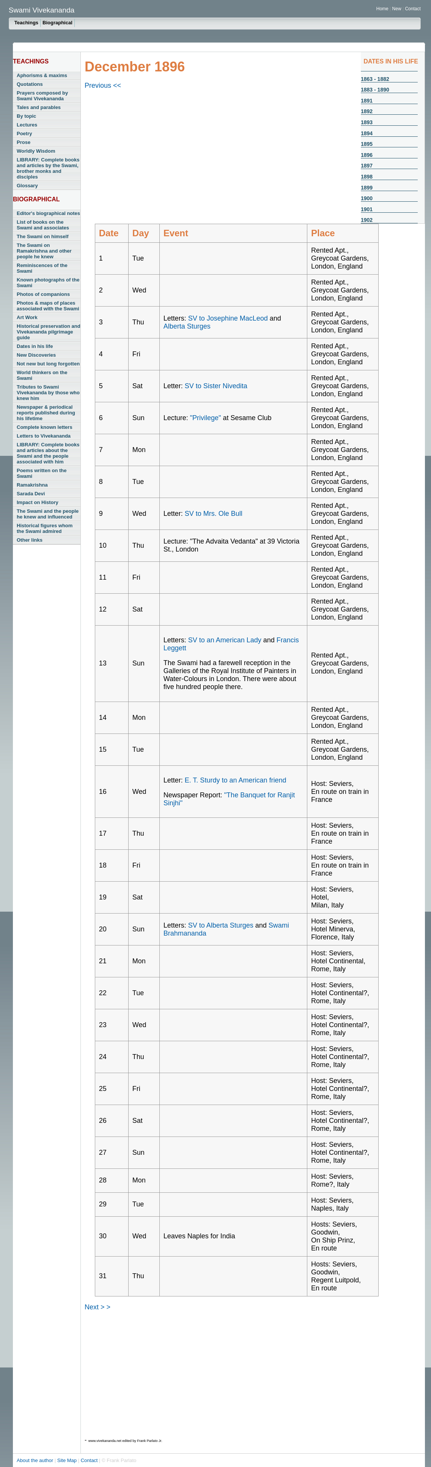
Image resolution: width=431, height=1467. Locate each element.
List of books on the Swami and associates (43, 225)
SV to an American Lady (224, 640)
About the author (36, 1460)
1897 (367, 166)
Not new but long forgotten (48, 364)
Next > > (97, 1307)
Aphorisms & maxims (42, 75)
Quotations (30, 84)
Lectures (27, 125)
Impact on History (37, 502)
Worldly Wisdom (36, 151)
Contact (412, 8)
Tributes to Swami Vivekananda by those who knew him (48, 392)
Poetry (24, 133)
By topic (26, 116)
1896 (367, 155)
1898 (367, 177)
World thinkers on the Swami (42, 375)
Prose (23, 142)
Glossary (27, 185)
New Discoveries (36, 355)
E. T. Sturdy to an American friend (235, 780)
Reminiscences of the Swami (42, 268)
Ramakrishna (32, 485)
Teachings (26, 22)
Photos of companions (43, 294)
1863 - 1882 (375, 79)
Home (382, 8)
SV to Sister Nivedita (216, 386)
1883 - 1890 (375, 90)
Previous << (103, 85)
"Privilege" (205, 418)
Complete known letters (44, 427)
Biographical (57, 22)
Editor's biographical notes (48, 213)
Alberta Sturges (187, 326)
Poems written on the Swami (41, 473)
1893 (367, 122)
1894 (367, 133)
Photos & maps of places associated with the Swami (48, 305)
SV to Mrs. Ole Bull (213, 513)
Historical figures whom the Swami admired (44, 528)
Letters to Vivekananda (44, 436)
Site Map (67, 1460)
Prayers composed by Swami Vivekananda (42, 95)
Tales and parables (39, 107)
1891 (367, 101)
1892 (367, 111)
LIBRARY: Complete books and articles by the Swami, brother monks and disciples (48, 168)
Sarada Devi (31, 493)
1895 (367, 144)
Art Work (27, 317)
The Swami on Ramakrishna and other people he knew (44, 250)
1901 (367, 209)
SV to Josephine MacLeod (228, 318)
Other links (29, 540)
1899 (367, 188)
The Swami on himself (43, 236)
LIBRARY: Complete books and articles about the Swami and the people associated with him (48, 453)
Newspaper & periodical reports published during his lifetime (46, 412)
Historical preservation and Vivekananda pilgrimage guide (48, 331)
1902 (367, 220)
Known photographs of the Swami (48, 282)
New (397, 8)
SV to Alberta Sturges (220, 925)
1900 (367, 198)
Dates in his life (35, 346)
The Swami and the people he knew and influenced (48, 514)
